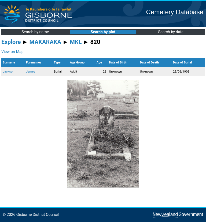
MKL (76, 42)
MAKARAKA (45, 42)
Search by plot (103, 32)
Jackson (8, 71)
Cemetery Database (174, 12)
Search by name (35, 32)
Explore (11, 42)
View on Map (12, 52)
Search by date (170, 32)
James (30, 71)
